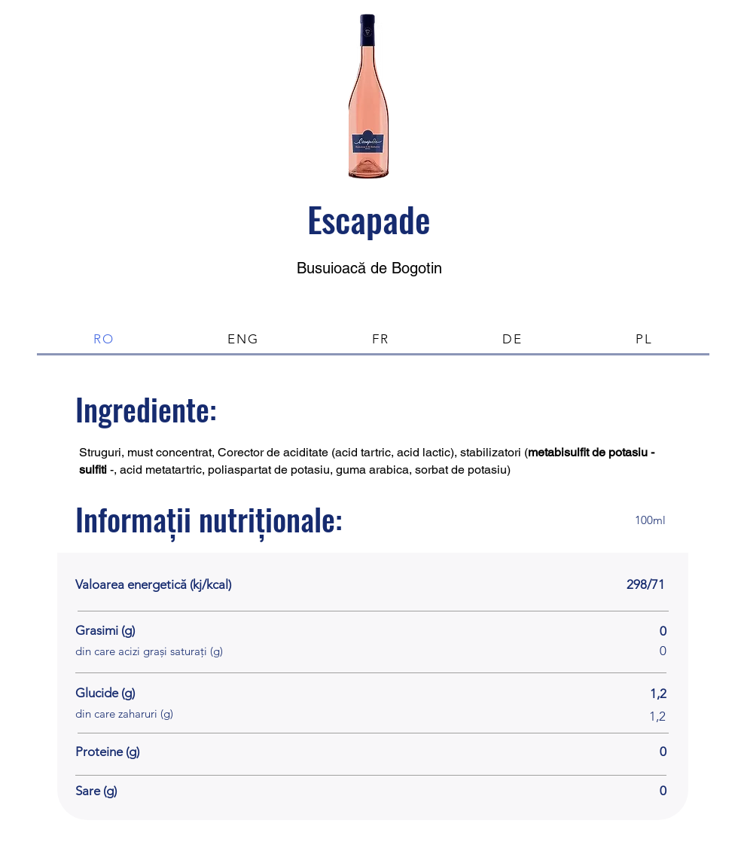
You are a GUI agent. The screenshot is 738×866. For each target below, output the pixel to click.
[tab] (104, 340)
